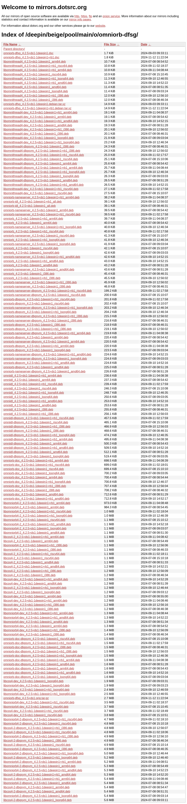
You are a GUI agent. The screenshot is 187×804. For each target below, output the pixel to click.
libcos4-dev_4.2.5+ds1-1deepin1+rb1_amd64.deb (35, 579)
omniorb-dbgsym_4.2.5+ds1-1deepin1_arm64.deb (35, 337)
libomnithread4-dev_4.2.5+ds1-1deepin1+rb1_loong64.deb (41, 142)
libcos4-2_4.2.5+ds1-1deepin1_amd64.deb (31, 562)
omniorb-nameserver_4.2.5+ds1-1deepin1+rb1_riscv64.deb (42, 214)
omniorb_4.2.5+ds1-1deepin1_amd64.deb (30, 265)
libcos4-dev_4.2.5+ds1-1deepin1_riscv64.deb (32, 715)
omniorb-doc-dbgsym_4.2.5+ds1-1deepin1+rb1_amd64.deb (42, 672)
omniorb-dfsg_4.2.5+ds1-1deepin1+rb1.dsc (31, 57)
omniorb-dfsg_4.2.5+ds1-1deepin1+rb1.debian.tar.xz (37, 108)
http (76, 16)
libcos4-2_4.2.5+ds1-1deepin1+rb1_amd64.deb (34, 566)
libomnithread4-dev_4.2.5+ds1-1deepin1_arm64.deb (37, 116)
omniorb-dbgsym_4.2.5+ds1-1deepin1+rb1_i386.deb (37, 329)
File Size (110, 44)
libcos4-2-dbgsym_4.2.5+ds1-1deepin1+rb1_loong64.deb (40, 757)
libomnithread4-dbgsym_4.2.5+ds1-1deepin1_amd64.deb (40, 180)
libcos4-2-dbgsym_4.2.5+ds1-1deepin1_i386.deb (35, 740)
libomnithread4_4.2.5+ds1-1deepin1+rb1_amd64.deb (37, 82)
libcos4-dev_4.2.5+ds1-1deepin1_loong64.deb (33, 681)
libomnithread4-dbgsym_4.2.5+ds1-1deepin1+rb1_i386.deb (41, 150)
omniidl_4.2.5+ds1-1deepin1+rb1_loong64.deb (33, 392)
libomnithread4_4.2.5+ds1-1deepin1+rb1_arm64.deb (37, 70)
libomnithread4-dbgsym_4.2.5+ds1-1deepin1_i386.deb (38, 146)
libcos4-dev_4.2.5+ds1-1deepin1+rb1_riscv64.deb (35, 710)
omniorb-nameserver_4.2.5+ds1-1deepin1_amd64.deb (38, 269)
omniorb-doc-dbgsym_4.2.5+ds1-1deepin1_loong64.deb (39, 676)
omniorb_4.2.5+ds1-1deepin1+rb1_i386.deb (31, 278)
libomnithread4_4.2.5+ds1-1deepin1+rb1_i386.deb (36, 95)
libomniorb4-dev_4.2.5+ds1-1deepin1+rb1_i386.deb (36, 630)
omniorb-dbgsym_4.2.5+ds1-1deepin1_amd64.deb (36, 367)
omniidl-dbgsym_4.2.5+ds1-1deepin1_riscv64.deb (35, 422)
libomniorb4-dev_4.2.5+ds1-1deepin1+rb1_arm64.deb (38, 613)
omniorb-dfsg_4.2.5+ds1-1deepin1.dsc (28, 53)
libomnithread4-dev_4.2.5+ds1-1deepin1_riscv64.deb (37, 193)
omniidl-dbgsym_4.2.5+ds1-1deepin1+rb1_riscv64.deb (38, 418)
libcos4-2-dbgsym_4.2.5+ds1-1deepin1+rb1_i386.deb (38, 728)
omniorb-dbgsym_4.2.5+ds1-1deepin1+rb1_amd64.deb (39, 362)
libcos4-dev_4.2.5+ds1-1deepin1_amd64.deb (32, 583)
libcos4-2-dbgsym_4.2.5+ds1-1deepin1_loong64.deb (37, 800)
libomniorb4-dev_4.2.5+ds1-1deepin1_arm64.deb (35, 626)
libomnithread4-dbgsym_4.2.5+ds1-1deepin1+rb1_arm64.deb (43, 167)
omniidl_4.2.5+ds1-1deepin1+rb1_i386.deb (31, 413)
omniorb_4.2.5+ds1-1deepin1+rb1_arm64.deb (33, 218)
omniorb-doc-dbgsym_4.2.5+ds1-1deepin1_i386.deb (37, 647)
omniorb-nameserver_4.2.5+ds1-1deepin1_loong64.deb (39, 244)
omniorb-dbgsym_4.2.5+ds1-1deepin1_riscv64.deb (36, 303)
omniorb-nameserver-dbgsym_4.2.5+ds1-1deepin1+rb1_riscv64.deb (47, 290)
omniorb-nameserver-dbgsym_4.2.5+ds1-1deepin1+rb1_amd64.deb (47, 354)
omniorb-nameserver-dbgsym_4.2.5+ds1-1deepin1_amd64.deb (44, 371)
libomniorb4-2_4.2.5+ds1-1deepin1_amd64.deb (34, 532)
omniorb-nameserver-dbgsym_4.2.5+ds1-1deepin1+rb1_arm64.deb (47, 333)
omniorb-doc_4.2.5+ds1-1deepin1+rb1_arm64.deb (36, 460)
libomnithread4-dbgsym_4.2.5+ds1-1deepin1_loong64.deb (41, 176)
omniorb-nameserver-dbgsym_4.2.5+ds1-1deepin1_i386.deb (42, 320)
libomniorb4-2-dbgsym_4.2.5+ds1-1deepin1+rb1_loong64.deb (43, 753)
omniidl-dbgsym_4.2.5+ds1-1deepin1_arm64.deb (35, 443)
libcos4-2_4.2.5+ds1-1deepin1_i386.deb (29, 575)
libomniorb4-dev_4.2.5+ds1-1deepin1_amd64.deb (35, 621)
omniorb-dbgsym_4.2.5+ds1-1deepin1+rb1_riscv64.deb (39, 299)
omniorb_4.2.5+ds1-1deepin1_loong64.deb (31, 252)
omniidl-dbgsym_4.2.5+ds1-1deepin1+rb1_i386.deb (36, 426)
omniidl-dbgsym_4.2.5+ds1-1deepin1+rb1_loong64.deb (39, 435)
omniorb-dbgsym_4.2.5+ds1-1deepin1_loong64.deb (36, 350)
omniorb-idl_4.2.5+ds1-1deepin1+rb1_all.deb (32, 201)
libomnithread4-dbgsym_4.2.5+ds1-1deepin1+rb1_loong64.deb (44, 172)
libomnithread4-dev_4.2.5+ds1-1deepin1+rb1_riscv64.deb (40, 189)
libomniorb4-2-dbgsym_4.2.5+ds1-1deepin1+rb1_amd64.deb (42, 770)
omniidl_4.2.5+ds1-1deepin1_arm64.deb (29, 379)
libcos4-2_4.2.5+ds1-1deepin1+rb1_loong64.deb (34, 587)
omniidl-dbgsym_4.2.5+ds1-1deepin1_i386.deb (33, 430)
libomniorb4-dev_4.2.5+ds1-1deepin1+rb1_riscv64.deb (38, 702)
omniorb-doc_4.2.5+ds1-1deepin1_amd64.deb (33, 494)
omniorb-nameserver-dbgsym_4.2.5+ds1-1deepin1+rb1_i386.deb (45, 316)
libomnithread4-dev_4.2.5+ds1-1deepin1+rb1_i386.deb (39, 129)
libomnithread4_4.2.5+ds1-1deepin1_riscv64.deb (35, 74)
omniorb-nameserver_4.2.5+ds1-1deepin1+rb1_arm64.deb (41, 197)
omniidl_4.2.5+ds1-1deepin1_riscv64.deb (30, 388)
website (100, 25)
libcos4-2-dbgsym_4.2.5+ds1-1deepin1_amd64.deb (36, 791)
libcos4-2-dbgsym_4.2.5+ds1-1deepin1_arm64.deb (36, 787)
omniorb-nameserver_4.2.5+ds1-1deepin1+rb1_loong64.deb (42, 227)
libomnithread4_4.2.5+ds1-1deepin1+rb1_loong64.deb (38, 78)
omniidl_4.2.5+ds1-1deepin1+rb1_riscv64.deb (33, 384)
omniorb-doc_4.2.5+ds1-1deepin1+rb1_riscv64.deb (36, 464)
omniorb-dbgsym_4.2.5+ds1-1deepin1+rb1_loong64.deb (39, 312)
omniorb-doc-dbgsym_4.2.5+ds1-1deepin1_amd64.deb (39, 664)
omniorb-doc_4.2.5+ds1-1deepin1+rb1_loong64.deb (37, 481)
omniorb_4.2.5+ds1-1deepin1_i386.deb (28, 273)
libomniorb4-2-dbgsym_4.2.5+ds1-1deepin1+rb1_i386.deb (41, 736)
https (84, 16)
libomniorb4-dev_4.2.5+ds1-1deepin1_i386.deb (34, 634)
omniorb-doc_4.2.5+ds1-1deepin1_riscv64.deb (33, 469)
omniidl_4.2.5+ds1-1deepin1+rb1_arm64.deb (32, 375)
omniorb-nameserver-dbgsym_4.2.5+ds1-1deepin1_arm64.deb (44, 341)
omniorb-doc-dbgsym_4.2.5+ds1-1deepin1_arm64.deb (38, 668)
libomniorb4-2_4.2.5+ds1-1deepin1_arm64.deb (33, 507)
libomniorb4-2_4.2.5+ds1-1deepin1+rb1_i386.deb (35, 545)
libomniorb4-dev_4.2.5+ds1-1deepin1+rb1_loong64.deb (39, 693)
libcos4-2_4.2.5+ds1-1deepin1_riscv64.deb (31, 558)
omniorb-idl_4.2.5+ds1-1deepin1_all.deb (29, 205)
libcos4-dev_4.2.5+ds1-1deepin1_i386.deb (31, 609)
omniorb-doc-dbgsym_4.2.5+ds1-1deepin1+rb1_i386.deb (40, 651)
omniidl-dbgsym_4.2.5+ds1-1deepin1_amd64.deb (35, 452)
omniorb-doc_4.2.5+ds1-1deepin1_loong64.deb (34, 473)
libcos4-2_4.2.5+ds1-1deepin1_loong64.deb (31, 592)
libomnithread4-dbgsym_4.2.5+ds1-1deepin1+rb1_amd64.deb (43, 184)
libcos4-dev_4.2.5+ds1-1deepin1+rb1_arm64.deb (35, 600)
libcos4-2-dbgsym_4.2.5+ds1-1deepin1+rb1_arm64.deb (39, 778)
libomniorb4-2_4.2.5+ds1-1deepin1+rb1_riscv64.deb (37, 511)
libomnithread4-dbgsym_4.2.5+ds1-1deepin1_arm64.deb (40, 163)
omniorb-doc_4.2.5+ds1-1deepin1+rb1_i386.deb (34, 486)
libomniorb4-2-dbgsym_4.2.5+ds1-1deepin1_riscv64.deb (40, 723)
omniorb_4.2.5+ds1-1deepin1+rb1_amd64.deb (33, 261)
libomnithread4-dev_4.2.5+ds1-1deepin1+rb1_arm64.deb (40, 112)
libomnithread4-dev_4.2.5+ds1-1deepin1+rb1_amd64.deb (40, 121)
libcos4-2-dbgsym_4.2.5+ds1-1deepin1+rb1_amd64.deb (39, 774)
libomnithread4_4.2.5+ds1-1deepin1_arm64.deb (34, 61)
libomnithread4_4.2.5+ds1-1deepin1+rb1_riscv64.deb (38, 65)
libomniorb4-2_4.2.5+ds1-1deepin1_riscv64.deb (34, 519)
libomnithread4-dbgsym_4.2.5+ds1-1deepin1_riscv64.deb (40, 159)
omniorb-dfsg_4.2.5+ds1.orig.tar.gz (26, 698)
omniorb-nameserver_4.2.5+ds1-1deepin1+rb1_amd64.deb (41, 256)
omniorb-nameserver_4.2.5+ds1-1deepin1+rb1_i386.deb (40, 282)
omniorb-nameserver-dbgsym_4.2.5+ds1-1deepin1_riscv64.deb (44, 294)
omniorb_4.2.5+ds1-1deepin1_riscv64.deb (30, 248)
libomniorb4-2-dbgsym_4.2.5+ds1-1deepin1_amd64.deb (39, 783)
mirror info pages (80, 19)
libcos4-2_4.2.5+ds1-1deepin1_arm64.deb (30, 541)
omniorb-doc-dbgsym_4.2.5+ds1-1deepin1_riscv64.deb (39, 638)
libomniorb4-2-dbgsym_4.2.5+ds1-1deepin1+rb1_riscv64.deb (42, 719)
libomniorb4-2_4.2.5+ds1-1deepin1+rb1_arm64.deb (36, 503)
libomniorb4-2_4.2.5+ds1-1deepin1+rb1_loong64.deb (37, 515)
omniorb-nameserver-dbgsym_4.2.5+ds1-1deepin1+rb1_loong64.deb (48, 307)
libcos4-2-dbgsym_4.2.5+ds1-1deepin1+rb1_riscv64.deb (39, 732)
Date (144, 44)
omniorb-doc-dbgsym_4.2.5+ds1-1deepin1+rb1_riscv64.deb (42, 643)
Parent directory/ (14, 49)
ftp (90, 16)
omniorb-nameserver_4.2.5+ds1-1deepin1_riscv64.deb (39, 235)
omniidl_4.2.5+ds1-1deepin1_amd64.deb (29, 405)
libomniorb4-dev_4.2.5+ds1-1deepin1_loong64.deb (36, 685)
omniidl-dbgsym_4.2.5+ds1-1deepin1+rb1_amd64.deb (38, 447)
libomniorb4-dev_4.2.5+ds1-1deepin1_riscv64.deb (35, 706)
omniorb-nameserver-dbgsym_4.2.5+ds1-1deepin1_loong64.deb (45, 358)
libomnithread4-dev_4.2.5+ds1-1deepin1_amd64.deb (37, 125)
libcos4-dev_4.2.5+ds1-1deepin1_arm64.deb (32, 596)
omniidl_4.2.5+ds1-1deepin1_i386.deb (28, 409)
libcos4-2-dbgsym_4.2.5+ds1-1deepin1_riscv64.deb (36, 744)
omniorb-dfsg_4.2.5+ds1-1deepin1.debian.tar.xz (34, 104)
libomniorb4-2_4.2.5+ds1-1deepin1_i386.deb (32, 549)
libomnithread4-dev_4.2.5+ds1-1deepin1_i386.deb (36, 133)
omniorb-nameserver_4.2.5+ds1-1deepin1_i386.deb (37, 286)
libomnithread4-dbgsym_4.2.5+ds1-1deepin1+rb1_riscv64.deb (43, 154)
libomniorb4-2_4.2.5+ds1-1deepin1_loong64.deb (34, 528)
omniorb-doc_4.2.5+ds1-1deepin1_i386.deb (31, 490)
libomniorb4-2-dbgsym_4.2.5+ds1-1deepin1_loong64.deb (40, 795)
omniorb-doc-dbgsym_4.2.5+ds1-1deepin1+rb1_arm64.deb (41, 660)
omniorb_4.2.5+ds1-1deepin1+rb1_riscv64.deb (33, 231)
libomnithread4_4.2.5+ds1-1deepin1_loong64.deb (35, 91)
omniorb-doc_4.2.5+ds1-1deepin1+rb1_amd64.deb (36, 498)
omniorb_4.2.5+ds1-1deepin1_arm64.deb (30, 222)
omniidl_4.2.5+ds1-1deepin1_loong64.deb (30, 396)
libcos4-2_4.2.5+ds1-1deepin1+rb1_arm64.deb (33, 536)
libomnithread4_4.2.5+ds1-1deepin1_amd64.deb (34, 87)
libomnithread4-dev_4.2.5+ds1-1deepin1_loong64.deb (38, 137)
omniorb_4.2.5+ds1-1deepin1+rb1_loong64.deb (34, 239)
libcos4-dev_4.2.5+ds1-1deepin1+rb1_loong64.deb (36, 689)
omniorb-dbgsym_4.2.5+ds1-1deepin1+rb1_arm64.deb (38, 346)
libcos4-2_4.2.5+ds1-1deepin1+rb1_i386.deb (32, 570)
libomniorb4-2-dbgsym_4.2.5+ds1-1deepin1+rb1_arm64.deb (42, 761)
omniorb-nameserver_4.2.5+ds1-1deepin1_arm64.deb (38, 210)
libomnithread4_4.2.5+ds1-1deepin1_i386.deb (33, 99)
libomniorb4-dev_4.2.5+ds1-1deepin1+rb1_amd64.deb (38, 617)
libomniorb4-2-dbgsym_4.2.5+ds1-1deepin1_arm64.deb (39, 766)
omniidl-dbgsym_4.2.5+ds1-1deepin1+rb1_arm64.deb (38, 439)
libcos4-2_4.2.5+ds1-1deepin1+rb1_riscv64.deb (34, 553)
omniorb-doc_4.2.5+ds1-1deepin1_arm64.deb (33, 477)
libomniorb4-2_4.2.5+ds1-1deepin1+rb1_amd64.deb (37, 524)
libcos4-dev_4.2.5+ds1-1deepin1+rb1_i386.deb (33, 604)
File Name (10, 44)
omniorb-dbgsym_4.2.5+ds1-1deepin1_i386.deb (34, 324)
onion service (111, 16)
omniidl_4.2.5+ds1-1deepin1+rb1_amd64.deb (32, 401)
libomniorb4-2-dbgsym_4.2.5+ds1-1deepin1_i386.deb (38, 749)
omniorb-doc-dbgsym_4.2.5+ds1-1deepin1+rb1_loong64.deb (42, 655)
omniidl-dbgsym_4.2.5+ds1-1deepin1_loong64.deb (36, 456)
